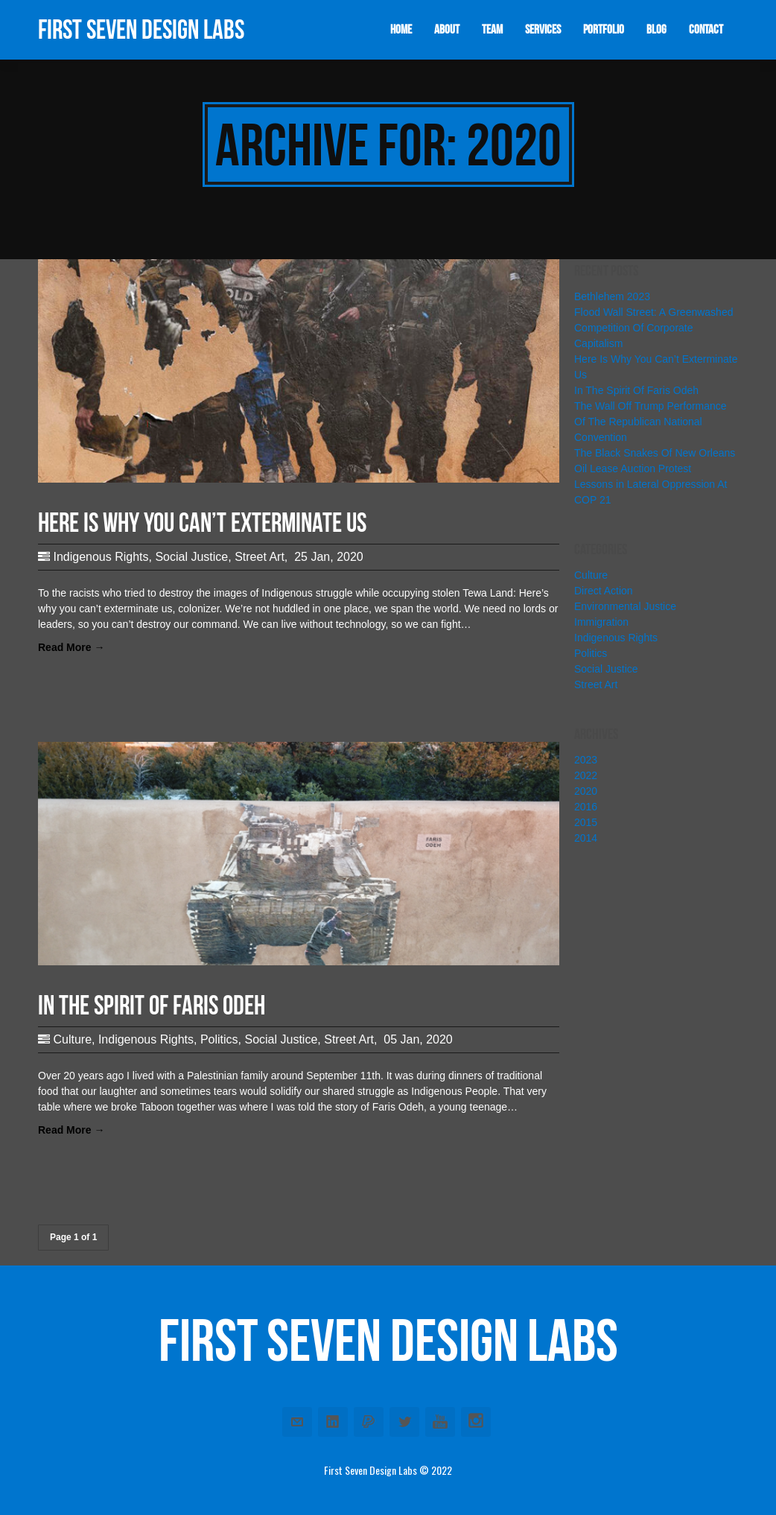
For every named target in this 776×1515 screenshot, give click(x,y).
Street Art (259, 556)
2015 (585, 822)
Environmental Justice (625, 606)
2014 (585, 838)
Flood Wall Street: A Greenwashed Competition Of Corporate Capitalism (653, 327)
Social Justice (191, 556)
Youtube (440, 1422)
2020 (585, 791)
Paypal (369, 1422)
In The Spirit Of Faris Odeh (636, 390)
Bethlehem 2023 (612, 296)
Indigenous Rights (100, 556)
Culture (72, 1039)
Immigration (601, 622)
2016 (585, 807)
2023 (585, 760)
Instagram (476, 1422)
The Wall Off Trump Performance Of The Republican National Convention (650, 421)
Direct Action (603, 591)
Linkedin (333, 1422)
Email (297, 1422)
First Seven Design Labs (141, 29)
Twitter (404, 1422)
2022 (585, 775)
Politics (219, 1039)
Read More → (71, 647)
